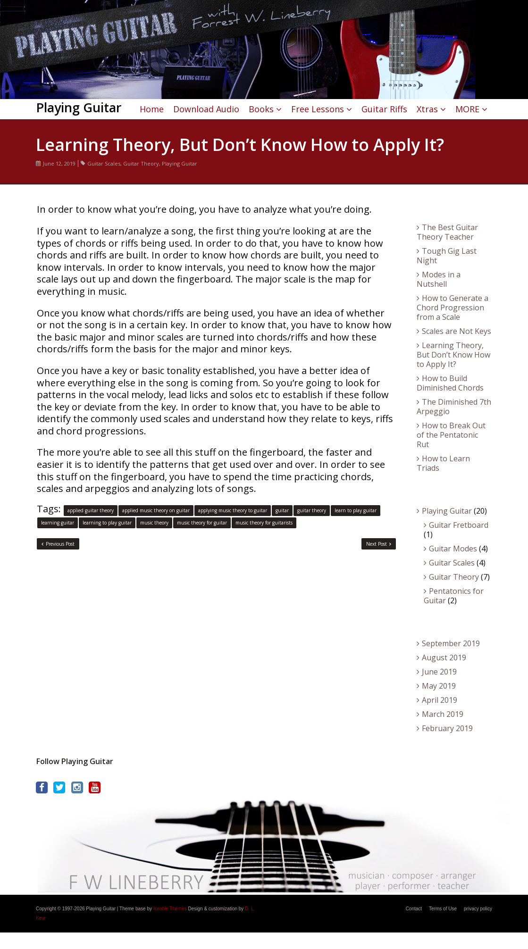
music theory (154, 522)
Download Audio (206, 109)
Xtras (427, 109)
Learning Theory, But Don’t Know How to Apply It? (453, 354)
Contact (414, 908)
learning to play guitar (107, 522)
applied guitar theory (90, 510)
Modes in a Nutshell (439, 279)
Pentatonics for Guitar (454, 596)
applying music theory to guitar (232, 510)
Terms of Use (443, 908)
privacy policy (478, 908)
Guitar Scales (103, 163)
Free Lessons (317, 109)
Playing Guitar (179, 163)
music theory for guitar (202, 522)
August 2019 (444, 657)
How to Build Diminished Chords (450, 383)
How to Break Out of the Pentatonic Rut (451, 435)
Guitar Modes (453, 548)
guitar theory (311, 510)
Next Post (378, 544)
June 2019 (439, 671)
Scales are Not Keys (456, 331)
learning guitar (57, 522)
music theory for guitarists (264, 522)
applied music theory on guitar (156, 510)
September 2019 (451, 643)
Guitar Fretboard (458, 525)
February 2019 (447, 728)
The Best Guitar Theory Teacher (447, 232)
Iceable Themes (170, 908)
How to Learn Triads (443, 463)
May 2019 (439, 686)
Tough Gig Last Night (447, 256)
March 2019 (442, 714)
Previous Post (58, 544)
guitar (282, 510)
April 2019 (439, 700)
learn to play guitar (356, 510)
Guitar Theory (141, 163)
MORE (467, 109)
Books (261, 109)
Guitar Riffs (384, 109)
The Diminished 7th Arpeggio (454, 406)
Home (152, 109)
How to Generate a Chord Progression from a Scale (452, 307)
